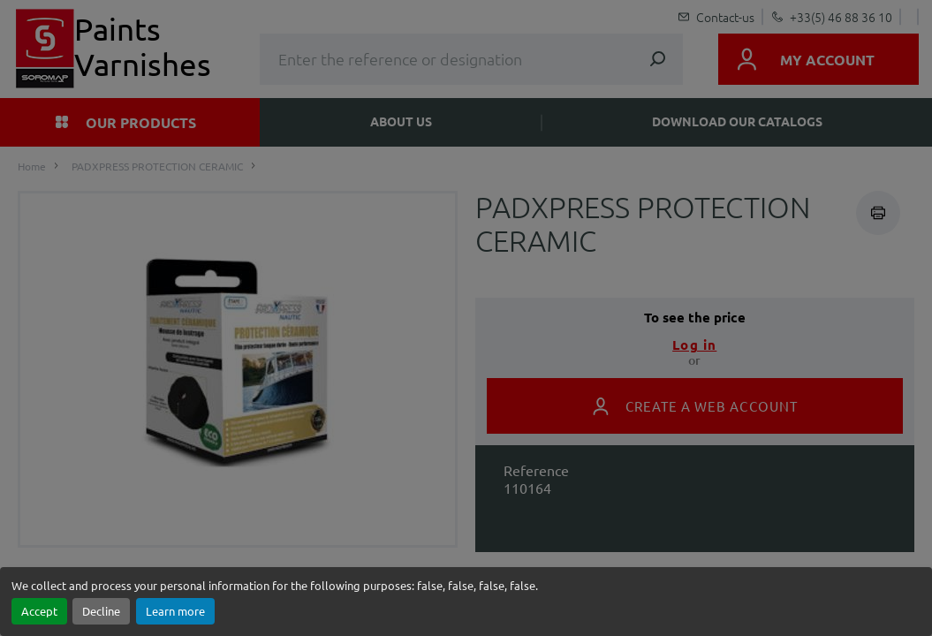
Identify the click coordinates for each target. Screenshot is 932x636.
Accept (39, 610)
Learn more (175, 610)
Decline (101, 610)
